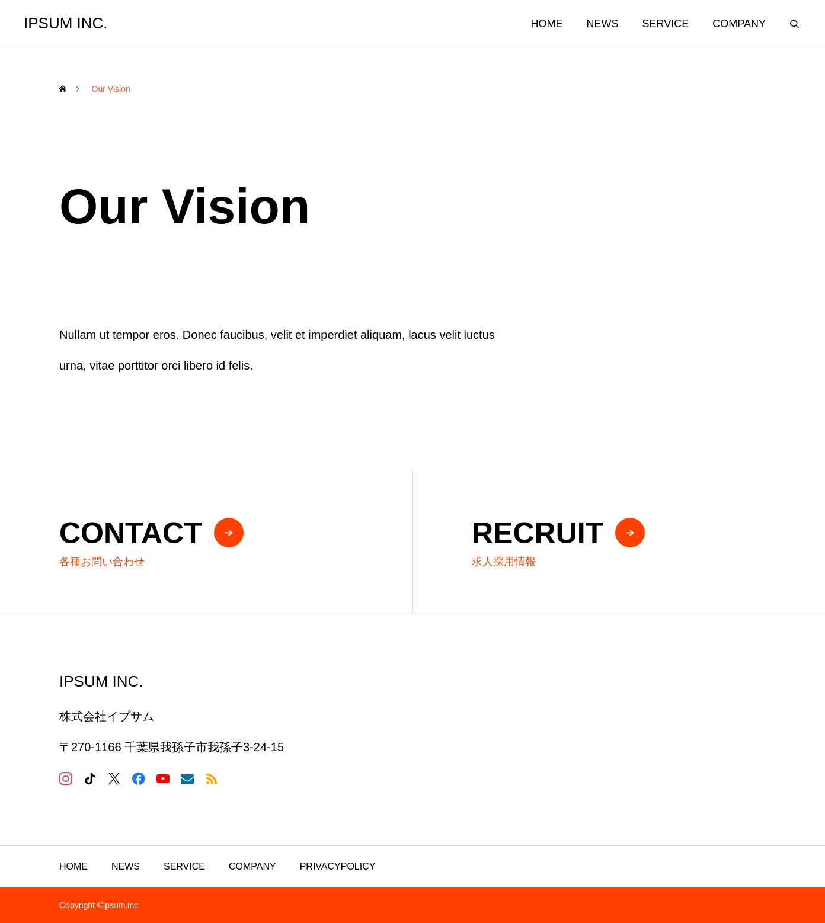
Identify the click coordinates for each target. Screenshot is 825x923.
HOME (547, 24)
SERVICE (665, 24)
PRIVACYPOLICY (338, 866)
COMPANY (739, 24)
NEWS (603, 24)
